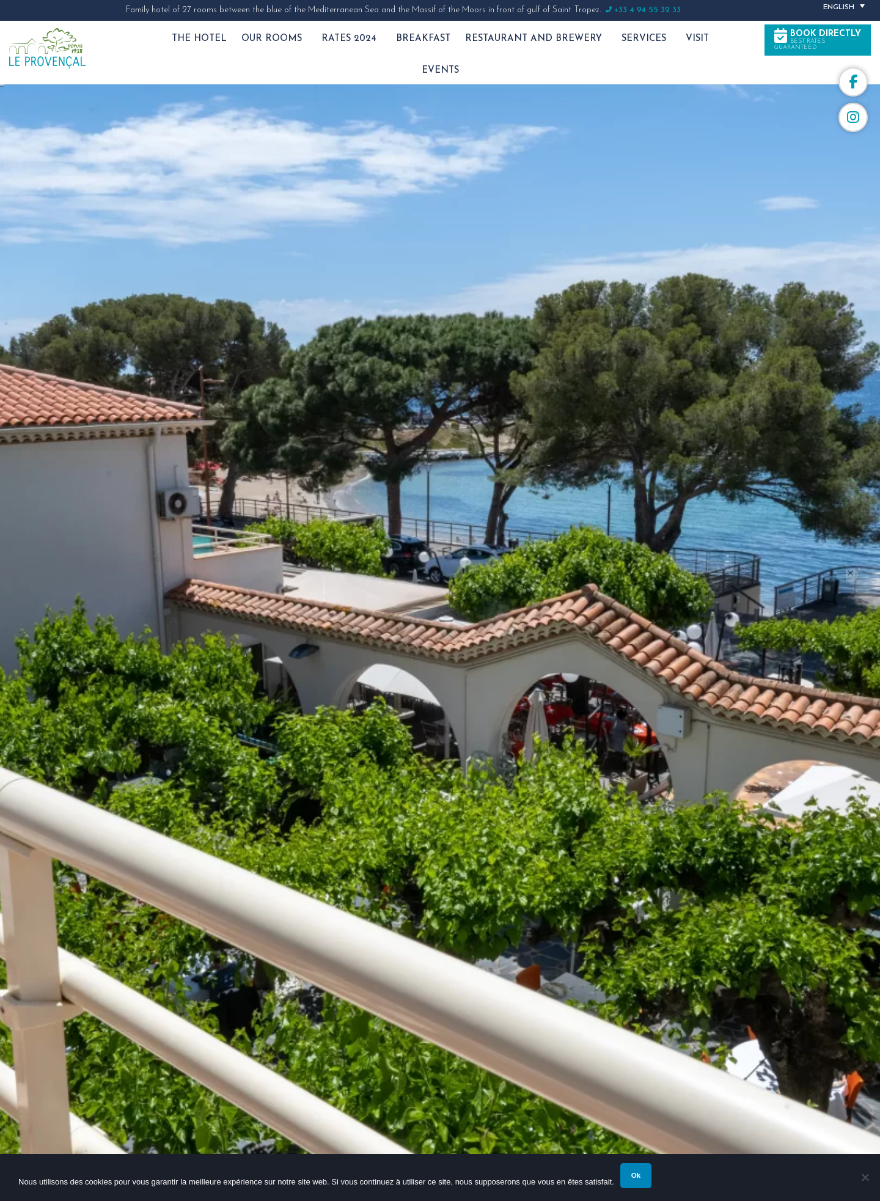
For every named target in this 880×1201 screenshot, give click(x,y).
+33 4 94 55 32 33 (647, 10)
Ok (635, 1175)
